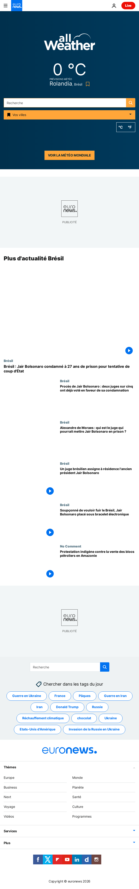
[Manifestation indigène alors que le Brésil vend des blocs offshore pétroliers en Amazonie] (97, 565)
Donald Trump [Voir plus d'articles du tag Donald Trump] (67, 707)
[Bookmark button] (86, 84)
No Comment (70, 546)
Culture (77, 807)
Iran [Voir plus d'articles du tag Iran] (39, 707)
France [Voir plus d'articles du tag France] (59, 696)
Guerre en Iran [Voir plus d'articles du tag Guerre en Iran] (115, 696)
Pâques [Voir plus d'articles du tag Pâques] (85, 696)
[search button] (130, 102)
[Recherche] (69, 102)
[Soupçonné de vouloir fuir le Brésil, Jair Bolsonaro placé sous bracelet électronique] (97, 524)
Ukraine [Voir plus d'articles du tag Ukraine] (110, 718)
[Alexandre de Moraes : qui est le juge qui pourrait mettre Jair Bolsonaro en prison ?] (97, 441)
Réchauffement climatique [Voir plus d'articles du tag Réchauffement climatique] (43, 718)
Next (7, 797)
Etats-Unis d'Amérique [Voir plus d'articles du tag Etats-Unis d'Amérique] (37, 729)
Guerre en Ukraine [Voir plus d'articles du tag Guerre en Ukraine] (26, 696)
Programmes (82, 816)
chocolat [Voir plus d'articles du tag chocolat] (84, 718)
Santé (76, 797)
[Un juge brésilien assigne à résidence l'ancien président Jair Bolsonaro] (97, 482)
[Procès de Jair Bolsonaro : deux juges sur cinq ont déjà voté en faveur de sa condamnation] (97, 400)
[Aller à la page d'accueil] (16, 5)
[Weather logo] (69, 43)
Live (128, 5)
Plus (7, 843)
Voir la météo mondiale (69, 155)
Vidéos (9, 816)
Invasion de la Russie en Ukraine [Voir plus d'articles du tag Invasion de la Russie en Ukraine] (94, 729)
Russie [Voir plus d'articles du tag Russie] (97, 707)
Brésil (8, 361)
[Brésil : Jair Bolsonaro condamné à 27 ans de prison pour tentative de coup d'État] (69, 369)
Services (10, 831)
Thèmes (10, 767)
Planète (78, 787)
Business (10, 787)
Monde (77, 778)
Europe (9, 778)
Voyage (9, 807)
